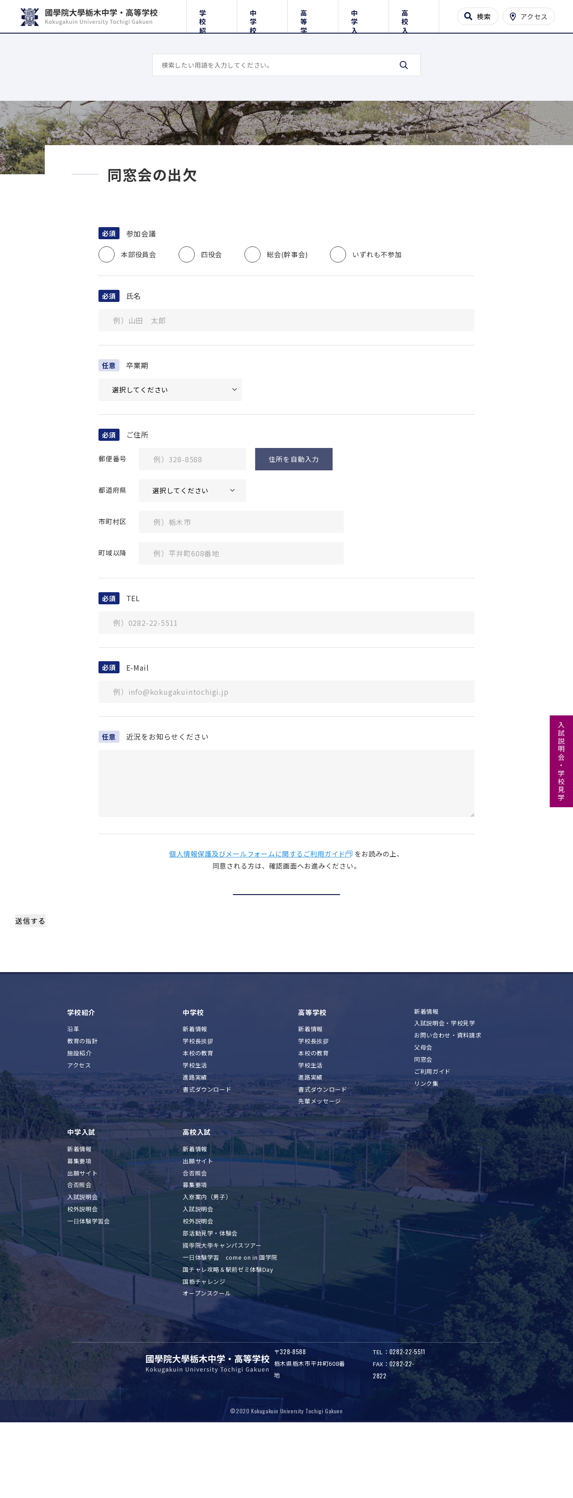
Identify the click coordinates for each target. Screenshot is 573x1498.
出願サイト (82, 1242)
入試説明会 (82, 1266)
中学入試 (363, 14)
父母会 (423, 1116)
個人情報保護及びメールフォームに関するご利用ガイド (257, 922)
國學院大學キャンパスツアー (222, 1314)
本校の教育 (198, 1122)
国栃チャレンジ (204, 1350)
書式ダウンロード (207, 1158)
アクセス (79, 1134)
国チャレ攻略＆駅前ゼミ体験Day (228, 1338)
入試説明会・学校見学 (561, 761)
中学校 (262, 14)
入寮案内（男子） (207, 1266)
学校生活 (195, 1134)
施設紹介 (79, 1122)
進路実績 (195, 1146)
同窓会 (423, 1128)
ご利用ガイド (432, 1140)
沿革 (73, 1098)
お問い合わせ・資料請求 (447, 1104)
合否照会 (79, 1254)
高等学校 (313, 14)
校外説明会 (82, 1278)
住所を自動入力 (294, 528)
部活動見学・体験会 (210, 1302)
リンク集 (426, 1152)
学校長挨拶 (198, 1110)
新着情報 (195, 1098)
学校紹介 (211, 14)
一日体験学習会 (88, 1290)
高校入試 (414, 14)
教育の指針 (82, 1110)
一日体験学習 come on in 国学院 (230, 1326)
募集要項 (79, 1230)
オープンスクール (207, 1362)
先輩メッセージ (319, 1170)
